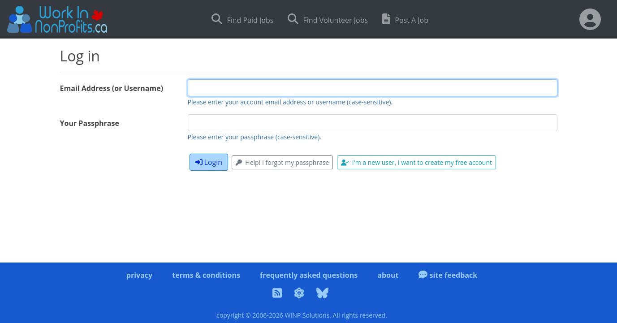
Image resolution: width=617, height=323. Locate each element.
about (387, 275)
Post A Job (405, 19)
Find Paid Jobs (242, 19)
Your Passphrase (89, 123)
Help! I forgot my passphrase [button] (282, 162)
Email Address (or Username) (112, 88)
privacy (139, 275)
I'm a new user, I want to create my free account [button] (416, 162)
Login (209, 162)
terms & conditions (206, 275)
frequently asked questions (309, 275)
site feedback (448, 275)
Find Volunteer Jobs (328, 19)
